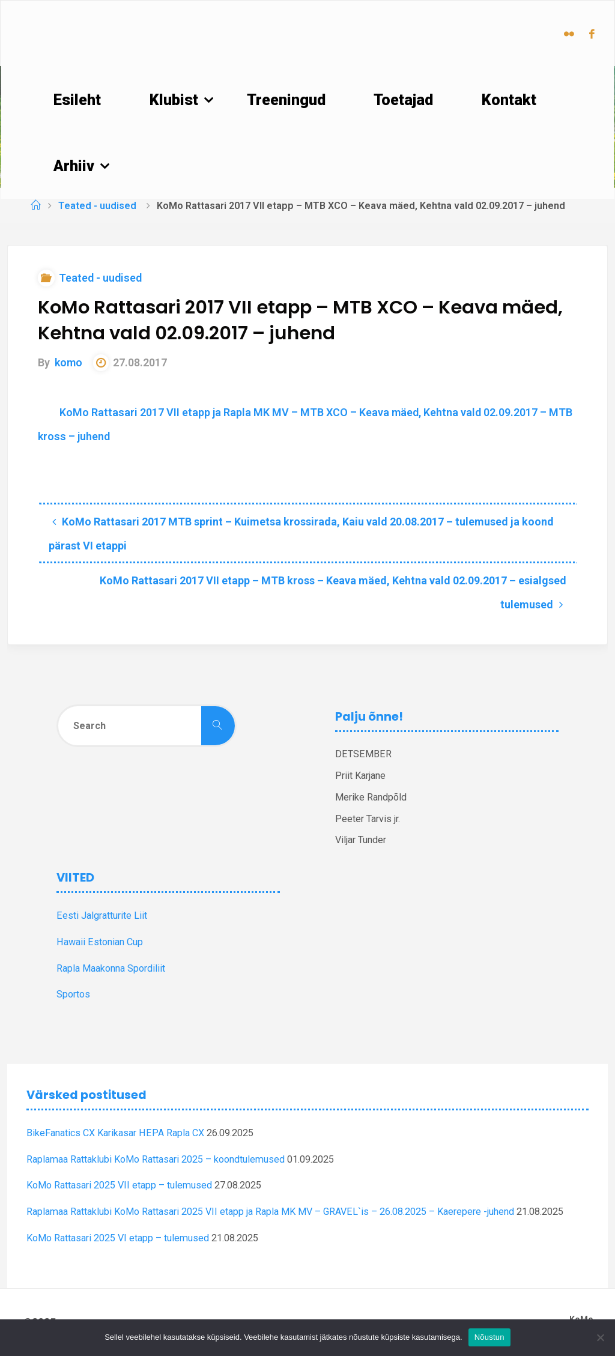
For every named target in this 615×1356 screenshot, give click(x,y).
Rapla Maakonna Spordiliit (110, 968)
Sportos (73, 994)
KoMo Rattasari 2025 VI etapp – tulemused (117, 1238)
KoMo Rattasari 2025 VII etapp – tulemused (119, 1185)
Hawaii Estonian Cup (99, 942)
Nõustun (489, 1337)
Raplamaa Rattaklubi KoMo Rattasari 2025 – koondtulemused (155, 1159)
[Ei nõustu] (600, 1337)
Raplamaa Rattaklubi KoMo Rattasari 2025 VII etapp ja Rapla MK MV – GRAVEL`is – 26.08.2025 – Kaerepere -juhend (270, 1211)
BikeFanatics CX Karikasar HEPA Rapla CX (115, 1133)
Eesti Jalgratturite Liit (101, 915)
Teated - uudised (97, 205)
